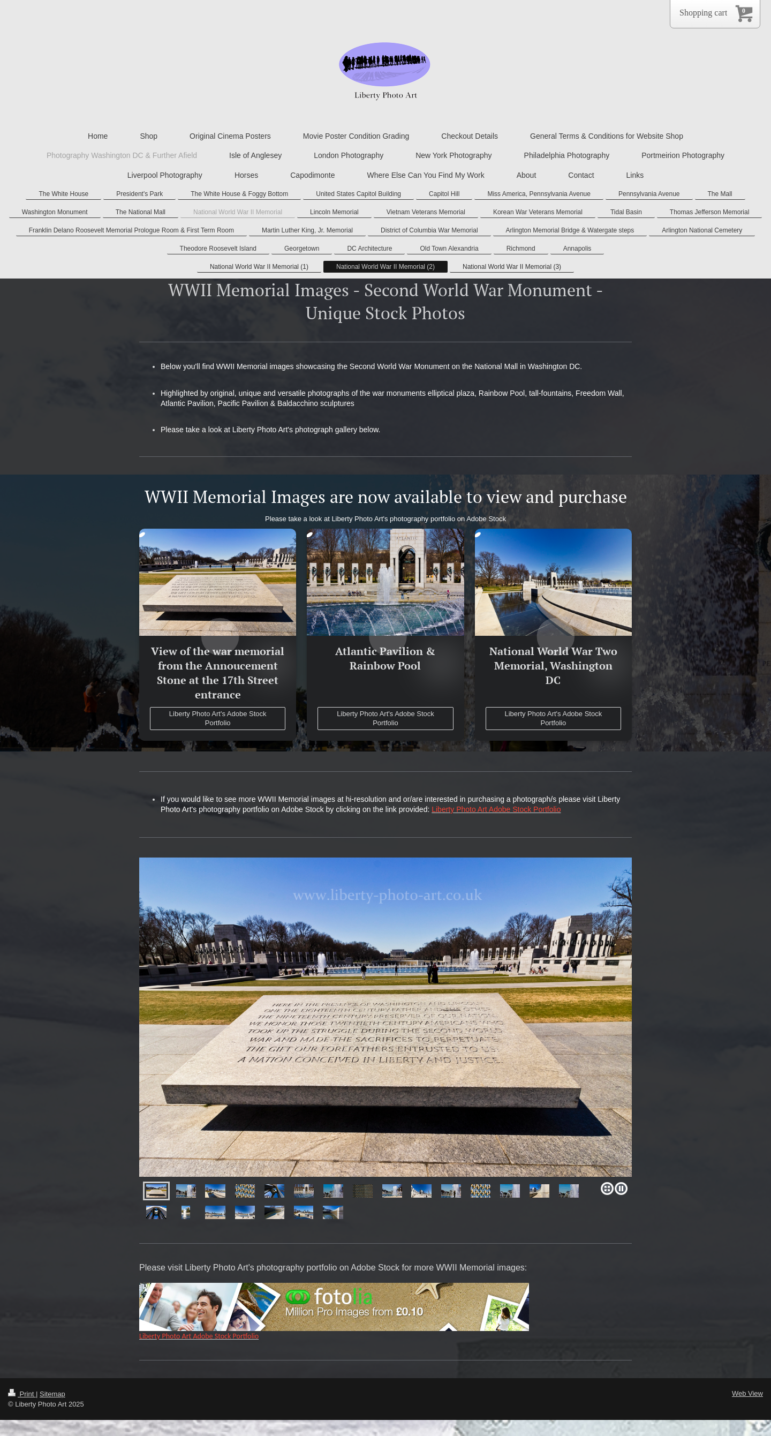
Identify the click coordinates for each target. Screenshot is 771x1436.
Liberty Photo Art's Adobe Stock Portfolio (218, 718)
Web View (747, 1393)
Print (22, 1394)
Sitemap (52, 1394)
